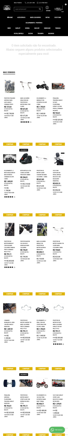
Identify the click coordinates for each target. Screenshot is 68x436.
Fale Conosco (7, 388)
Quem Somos (6, 384)
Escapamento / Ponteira (34, 23)
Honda (27, 28)
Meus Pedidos (18, 3)
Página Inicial (7, 382)
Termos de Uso (23, 386)
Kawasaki (47, 28)
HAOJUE (36, 28)
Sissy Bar (57, 17)
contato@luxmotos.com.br (44, 392)
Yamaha (57, 28)
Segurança (22, 388)
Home (11, 17)
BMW (9, 28)
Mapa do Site (6, 386)
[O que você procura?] (40, 9)
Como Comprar (23, 382)
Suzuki (30, 33)
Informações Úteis (24, 379)
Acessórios (21, 17)
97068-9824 (43, 3)
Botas (48, 17)
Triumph (40, 33)
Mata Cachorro (35, 17)
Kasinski (51, 33)
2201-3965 (31, 3)
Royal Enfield (18, 33)
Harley (17, 28)
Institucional (7, 379)
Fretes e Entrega (24, 384)
